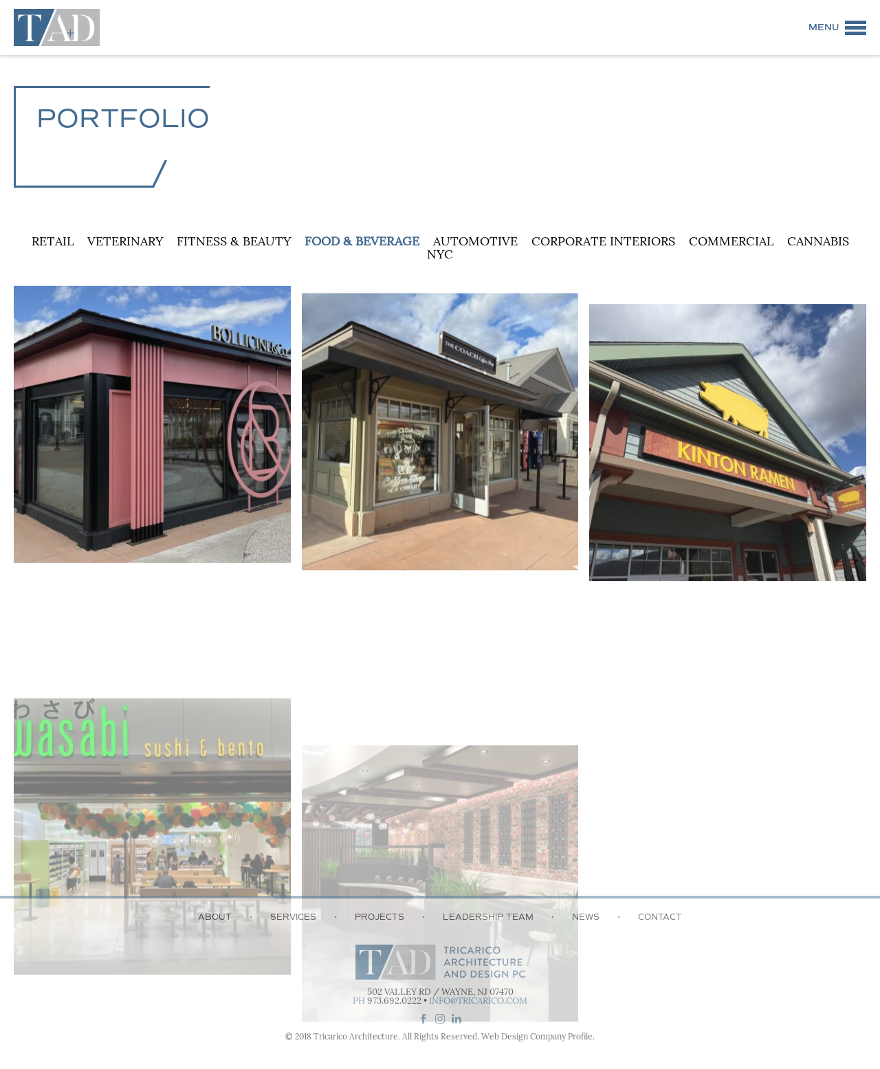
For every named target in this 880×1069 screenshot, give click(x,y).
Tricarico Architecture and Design (57, 27)
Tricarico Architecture (356, 1037)
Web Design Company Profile (537, 1037)
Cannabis (818, 242)
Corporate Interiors (603, 242)
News (586, 917)
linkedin (456, 1019)
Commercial (731, 242)
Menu (823, 27)
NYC (440, 255)
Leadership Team (488, 917)
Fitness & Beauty (234, 242)
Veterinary (125, 242)
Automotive (475, 242)
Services (293, 917)
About (215, 917)
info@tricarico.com (478, 1001)
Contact (660, 917)
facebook (423, 1019)
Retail (53, 242)
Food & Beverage (362, 242)
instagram (440, 1019)
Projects (379, 917)
